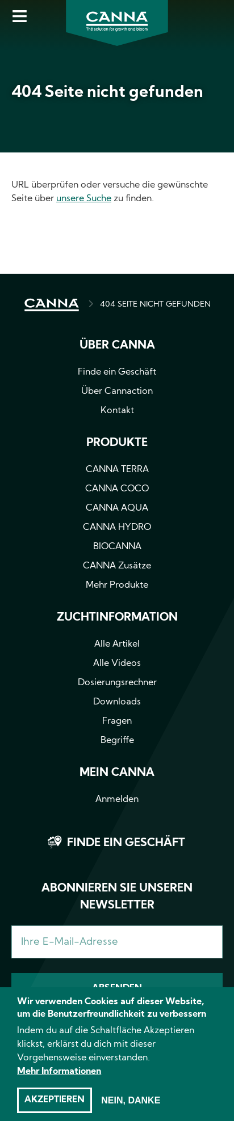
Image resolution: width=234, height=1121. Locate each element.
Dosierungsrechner (117, 682)
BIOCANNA (117, 546)
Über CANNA (117, 345)
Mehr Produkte (117, 585)
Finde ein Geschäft (117, 372)
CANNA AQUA (117, 508)
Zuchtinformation (117, 617)
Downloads (117, 702)
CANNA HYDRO (117, 527)
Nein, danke (130, 1111)
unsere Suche (83, 198)
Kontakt (117, 410)
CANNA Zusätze (117, 566)
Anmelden (117, 799)
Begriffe (117, 740)
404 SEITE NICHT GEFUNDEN (155, 304)
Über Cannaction (117, 391)
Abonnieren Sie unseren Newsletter (117, 897)
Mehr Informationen (59, 1083)
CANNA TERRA (117, 469)
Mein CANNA (117, 773)
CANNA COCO (117, 489)
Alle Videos (117, 663)
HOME (51, 304)
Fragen (117, 721)
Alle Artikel (117, 644)
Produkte (117, 443)
